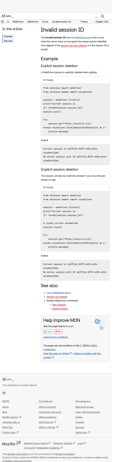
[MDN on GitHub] (4, 393)
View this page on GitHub (56, 353)
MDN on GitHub (47, 427)
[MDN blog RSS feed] (24, 393)
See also (8, 40)
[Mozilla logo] (11, 443)
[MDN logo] (8, 379)
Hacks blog (81, 432)
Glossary (80, 427)
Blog (4, 412)
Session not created (57, 296)
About (5, 407)
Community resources (50, 412)
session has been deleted (74, 45)
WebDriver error (84, 37)
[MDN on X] (14, 393)
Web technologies (84, 407)
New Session (59, 304)
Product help (9, 432)
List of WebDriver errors (59, 292)
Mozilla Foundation (65, 454)
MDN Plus (7, 427)
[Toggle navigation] (108, 16)
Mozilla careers (10, 417)
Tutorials (79, 422)
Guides (78, 417)
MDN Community (47, 407)
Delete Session (60, 308)
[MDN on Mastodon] (19, 393)
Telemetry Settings (62, 443)
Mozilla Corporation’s (18, 454)
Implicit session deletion (59, 169)
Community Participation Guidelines (42, 447)
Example (8, 36)
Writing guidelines (48, 417)
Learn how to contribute (55, 337)
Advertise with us (11, 422)
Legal (80, 443)
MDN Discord (46, 422)
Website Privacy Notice (36, 443)
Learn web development (87, 412)
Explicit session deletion (59, 66)
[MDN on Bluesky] (9, 393)
